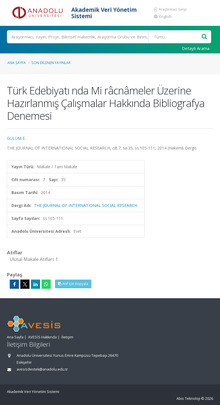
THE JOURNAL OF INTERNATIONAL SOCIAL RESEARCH (85, 205)
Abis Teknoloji (188, 398)
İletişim (67, 337)
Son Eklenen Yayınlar (51, 62)
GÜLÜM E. (16, 138)
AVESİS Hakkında (42, 337)
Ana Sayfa (16, 62)
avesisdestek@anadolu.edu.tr (42, 369)
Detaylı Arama (195, 48)
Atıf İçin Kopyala (73, 283)
